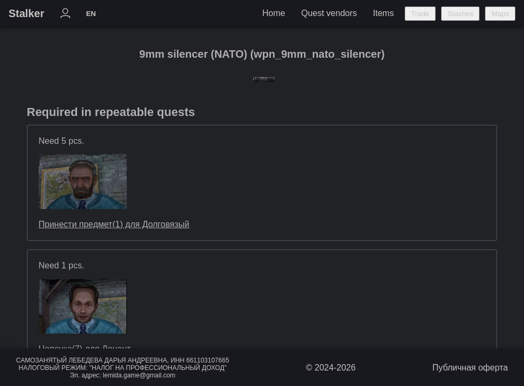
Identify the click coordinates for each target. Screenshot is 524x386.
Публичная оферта (470, 367)
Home (273, 13)
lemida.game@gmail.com (139, 375)
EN (91, 14)
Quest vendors (329, 13)
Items (383, 13)
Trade (420, 14)
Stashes (460, 14)
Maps (500, 14)
